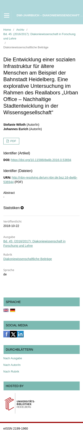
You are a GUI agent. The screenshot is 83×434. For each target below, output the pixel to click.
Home (7, 29)
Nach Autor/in (12, 365)
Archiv (20, 29)
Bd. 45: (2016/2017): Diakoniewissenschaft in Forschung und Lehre (39, 36)
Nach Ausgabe (12, 358)
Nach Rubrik (11, 371)
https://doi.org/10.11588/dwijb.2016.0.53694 (41, 160)
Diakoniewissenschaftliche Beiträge (27, 259)
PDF (13, 141)
